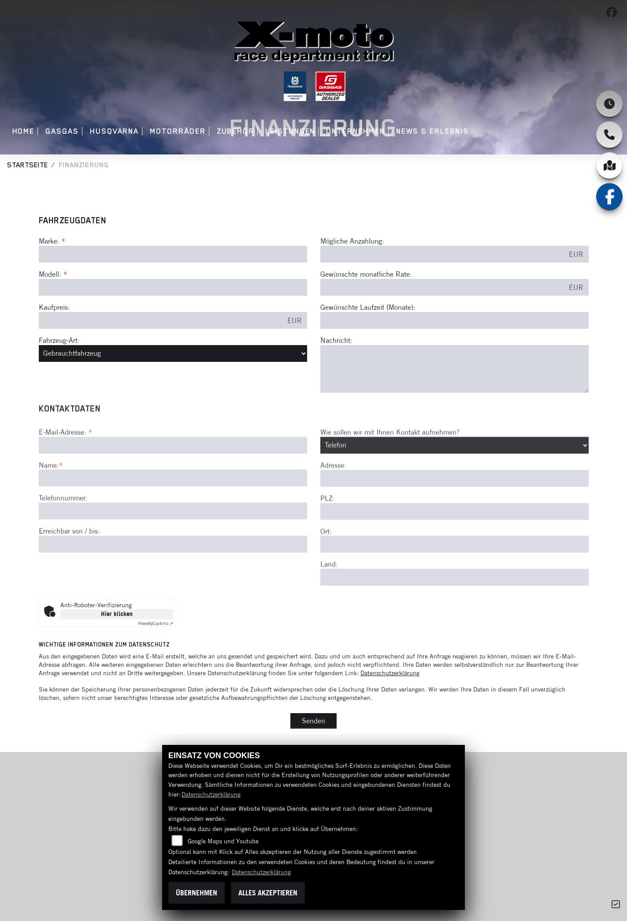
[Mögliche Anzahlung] (442, 254)
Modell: (50, 274)
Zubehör (235, 131)
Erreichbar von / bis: (69, 573)
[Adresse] (454, 520)
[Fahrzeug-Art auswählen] (173, 353)
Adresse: (333, 507)
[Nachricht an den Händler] (454, 369)
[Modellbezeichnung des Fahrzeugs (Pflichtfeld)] (173, 287)
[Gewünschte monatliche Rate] (442, 287)
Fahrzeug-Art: (59, 340)
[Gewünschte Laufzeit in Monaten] (454, 320)
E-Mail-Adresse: (65, 474)
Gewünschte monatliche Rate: (366, 274)
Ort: (326, 573)
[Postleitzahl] (454, 553)
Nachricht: (336, 340)
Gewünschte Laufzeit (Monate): (368, 307)
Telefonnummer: (63, 540)
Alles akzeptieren (267, 892)
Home (23, 131)
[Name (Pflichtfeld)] (173, 520)
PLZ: (327, 540)
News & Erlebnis (432, 131)
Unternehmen (355, 131)
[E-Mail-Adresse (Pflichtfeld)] (173, 487)
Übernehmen (196, 892)
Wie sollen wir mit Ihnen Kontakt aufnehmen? (390, 474)
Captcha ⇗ (155, 623)
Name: (49, 507)
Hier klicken (117, 614)
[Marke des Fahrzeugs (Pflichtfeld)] (173, 254)
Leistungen (290, 131)
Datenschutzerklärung (389, 673)
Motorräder (177, 131)
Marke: (49, 241)
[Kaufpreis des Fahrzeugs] (160, 320)
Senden (313, 720)
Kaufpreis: (54, 307)
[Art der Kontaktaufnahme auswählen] (454, 487)
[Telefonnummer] (173, 553)
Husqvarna (114, 131)
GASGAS (62, 131)
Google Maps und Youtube (223, 841)
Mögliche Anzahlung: (352, 241)
